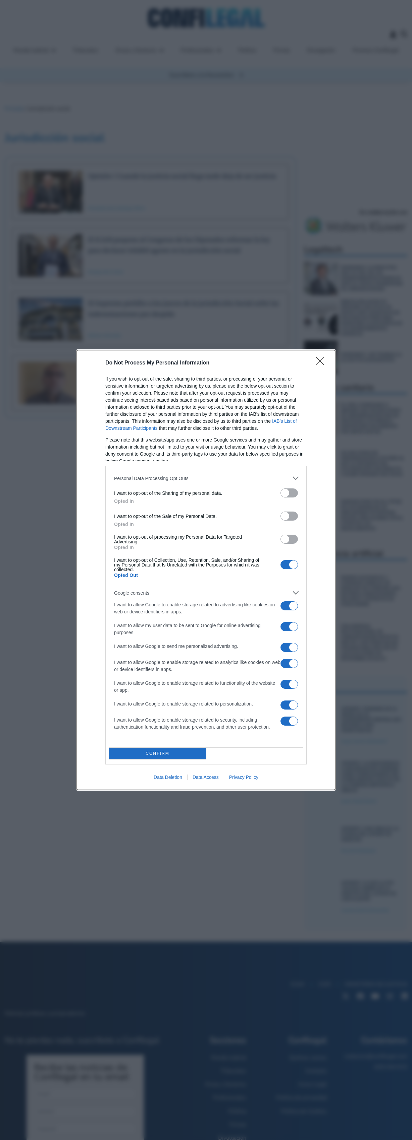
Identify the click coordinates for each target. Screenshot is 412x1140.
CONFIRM (157, 753)
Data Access (206, 777)
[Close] (322, 363)
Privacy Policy (243, 777)
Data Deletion (168, 777)
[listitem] (206, 478)
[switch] (289, 492)
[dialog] (206, 570)
